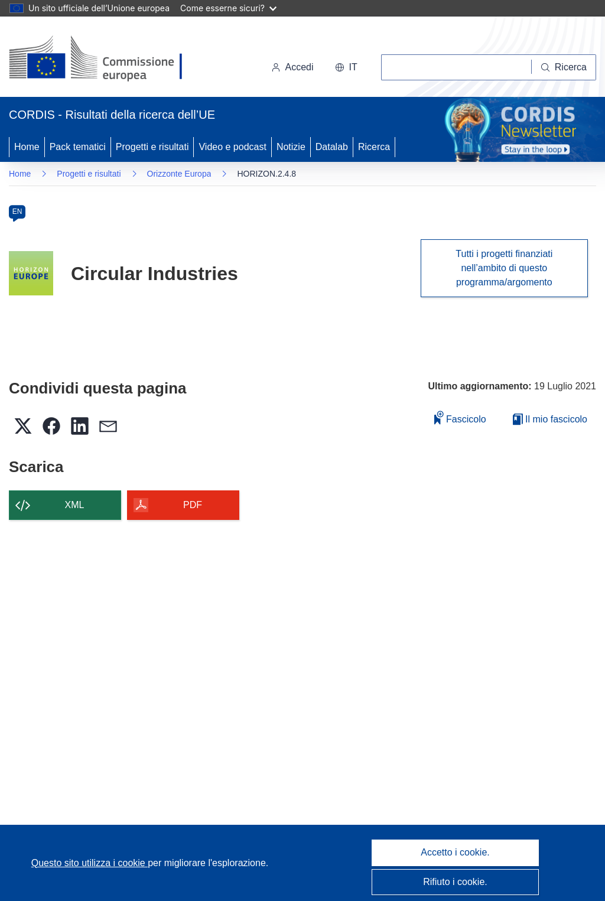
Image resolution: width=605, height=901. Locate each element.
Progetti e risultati (152, 147)
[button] (346, 67)
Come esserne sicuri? (228, 8)
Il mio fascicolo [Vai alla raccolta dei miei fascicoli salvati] (550, 419)
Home (27, 147)
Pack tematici (78, 147)
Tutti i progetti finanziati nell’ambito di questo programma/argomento (504, 268)
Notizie (291, 147)
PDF (192, 505)
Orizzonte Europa (179, 173)
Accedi (292, 67)
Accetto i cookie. (455, 852)
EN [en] (17, 211)
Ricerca (374, 147)
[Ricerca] (564, 67)
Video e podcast (232, 147)
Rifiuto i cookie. (455, 882)
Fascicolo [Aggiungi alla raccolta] (460, 417)
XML (74, 505)
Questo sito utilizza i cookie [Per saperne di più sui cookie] (89, 863)
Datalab (331, 147)
